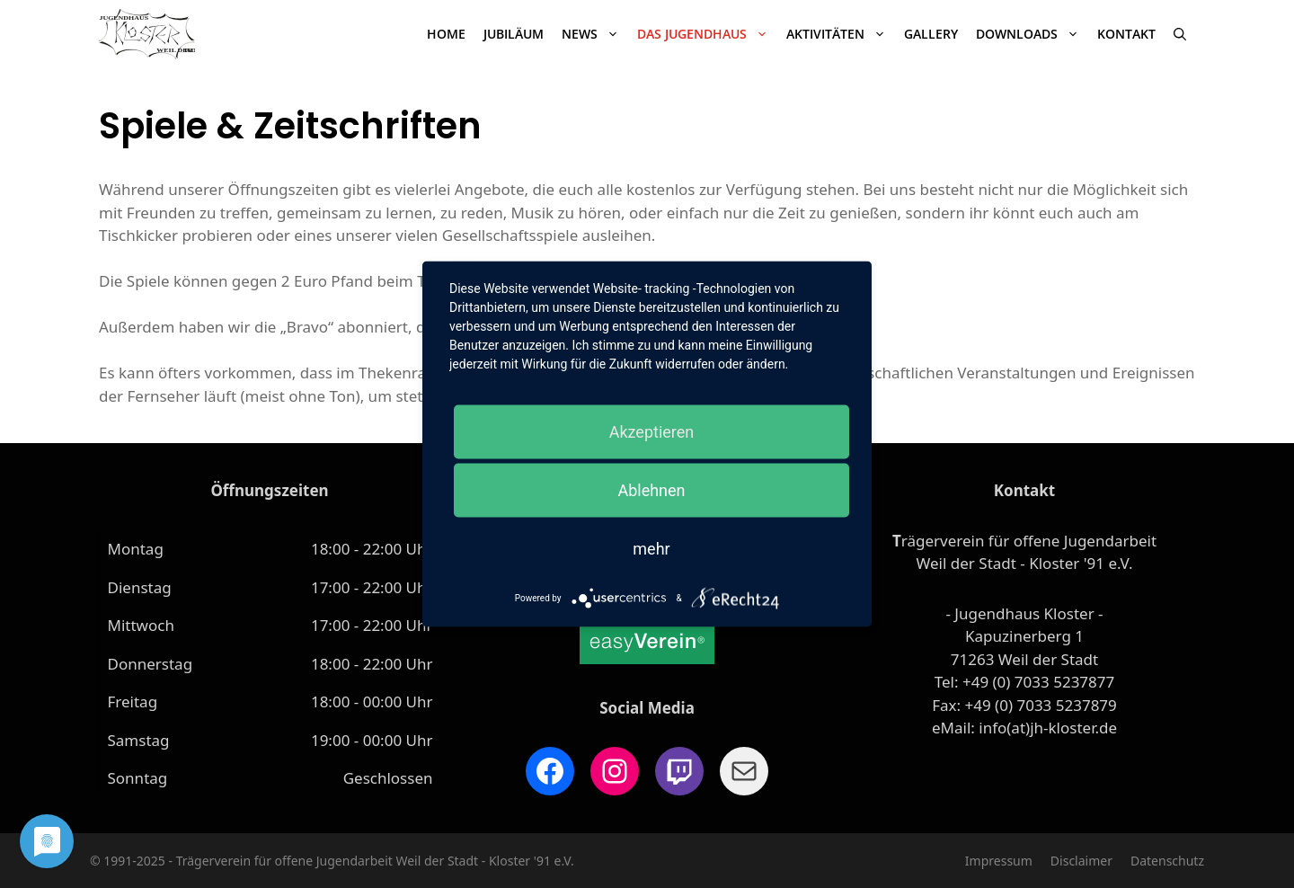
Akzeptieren (652, 431)
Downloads (1032, 34)
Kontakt (1126, 33)
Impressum (999, 860)
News (595, 34)
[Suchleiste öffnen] (1180, 34)
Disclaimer (1081, 860)
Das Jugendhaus (707, 34)
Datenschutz (1167, 860)
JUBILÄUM (513, 33)
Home (446, 33)
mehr (651, 548)
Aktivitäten (840, 34)
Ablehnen (651, 490)
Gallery (931, 33)
